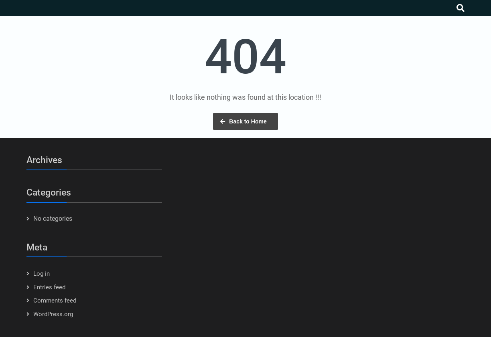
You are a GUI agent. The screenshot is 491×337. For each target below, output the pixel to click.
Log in (41, 273)
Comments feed (54, 300)
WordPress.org (53, 314)
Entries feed (49, 287)
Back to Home (247, 121)
